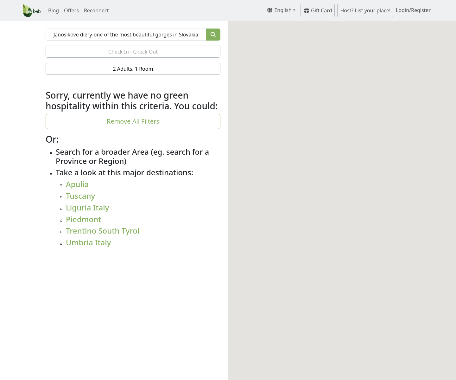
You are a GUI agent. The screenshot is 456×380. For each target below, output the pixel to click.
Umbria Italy (88, 242)
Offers (71, 10)
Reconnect (96, 10)
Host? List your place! (365, 10)
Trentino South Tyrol (102, 230)
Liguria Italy (87, 207)
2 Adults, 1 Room (133, 68)
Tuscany (80, 195)
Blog (53, 10)
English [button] (279, 10)
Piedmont (83, 219)
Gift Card (317, 10)
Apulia (77, 184)
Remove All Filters (133, 121)
